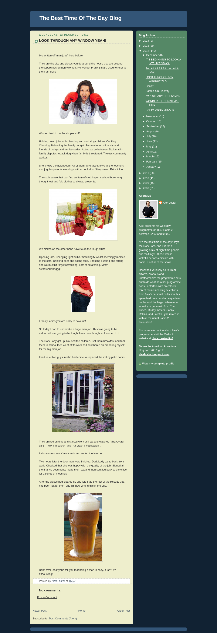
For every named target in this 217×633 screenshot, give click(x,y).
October (151, 121)
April (149, 151)
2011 (146, 173)
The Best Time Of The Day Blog (81, 18)
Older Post (123, 610)
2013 (146, 45)
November (152, 116)
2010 (146, 178)
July (149, 136)
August (150, 131)
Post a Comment (47, 597)
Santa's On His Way (157, 91)
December (152, 55)
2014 (146, 40)
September (153, 126)
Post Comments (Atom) (63, 618)
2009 (146, 183)
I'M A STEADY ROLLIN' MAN (163, 96)
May (149, 146)
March (150, 156)
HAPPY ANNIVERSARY (160, 109)
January (151, 166)
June (149, 141)
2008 (146, 188)
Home (81, 610)
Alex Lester (169, 202)
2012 (146, 50)
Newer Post (40, 610)
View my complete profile (158, 363)
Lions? (149, 86)
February (152, 161)
